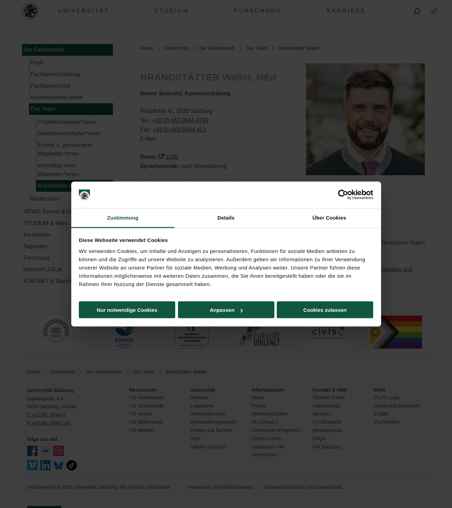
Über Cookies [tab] (329, 217)
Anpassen (226, 310)
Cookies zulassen (325, 310)
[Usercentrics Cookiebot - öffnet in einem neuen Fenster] (343, 195)
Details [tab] (226, 217)
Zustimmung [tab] (122, 217)
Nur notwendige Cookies (127, 310)
